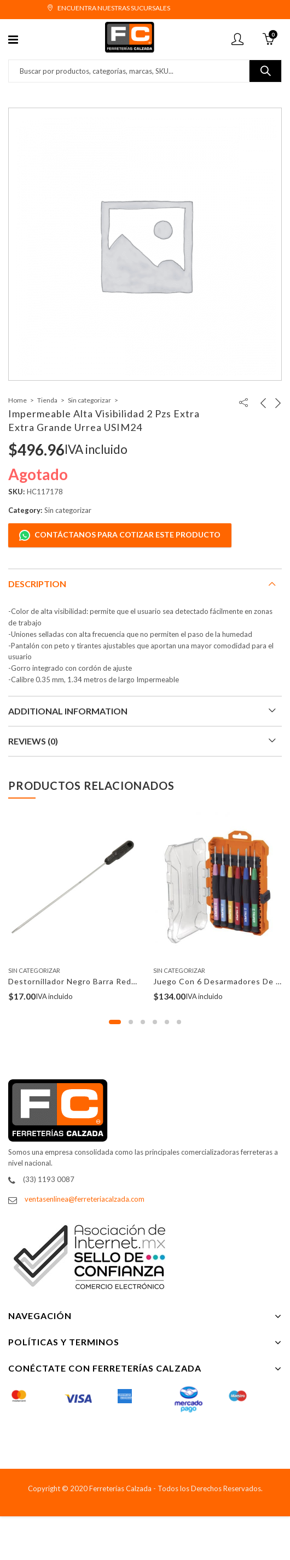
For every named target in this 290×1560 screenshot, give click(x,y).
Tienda (47, 400)
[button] (115, 1022)
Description (37, 583)
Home (17, 400)
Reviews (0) (33, 741)
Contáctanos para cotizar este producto (120, 535)
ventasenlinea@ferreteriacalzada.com (84, 1199)
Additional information (67, 711)
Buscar (265, 71)
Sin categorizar (89, 400)
